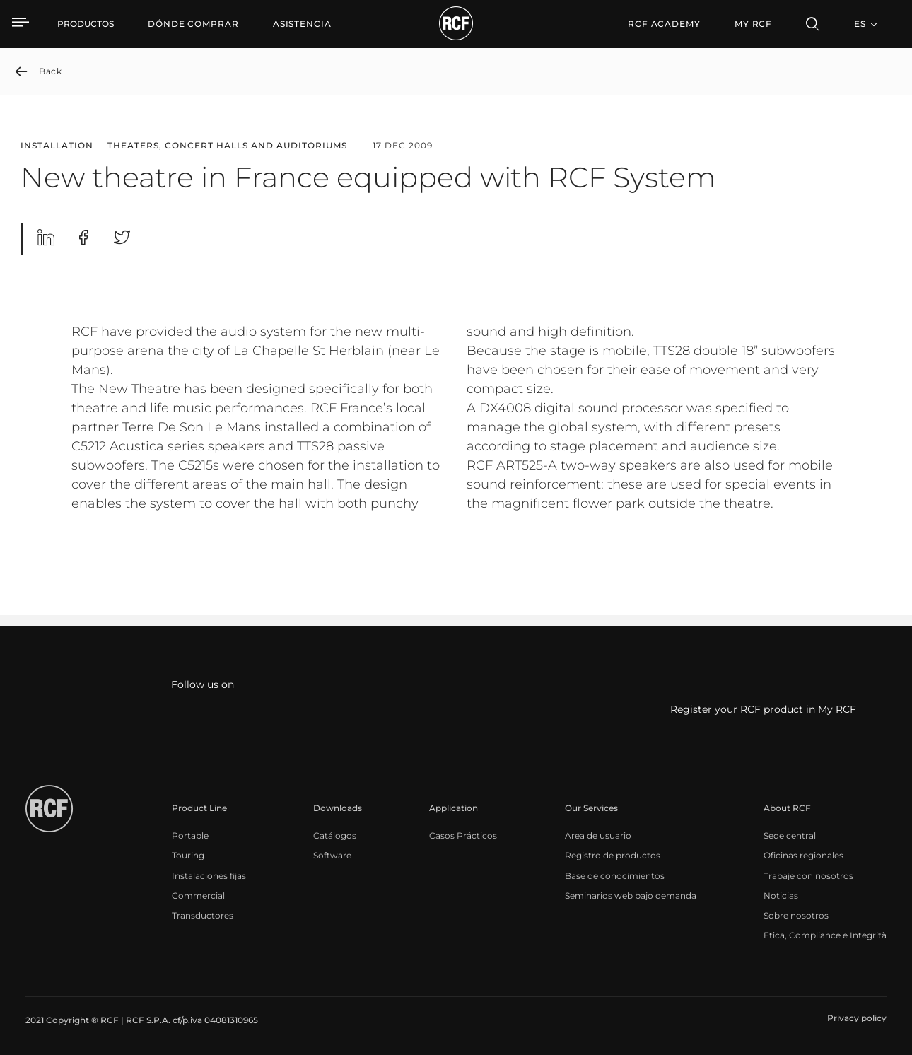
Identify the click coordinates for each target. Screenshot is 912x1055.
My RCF (753, 23)
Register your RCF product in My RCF (763, 710)
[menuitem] (193, 24)
